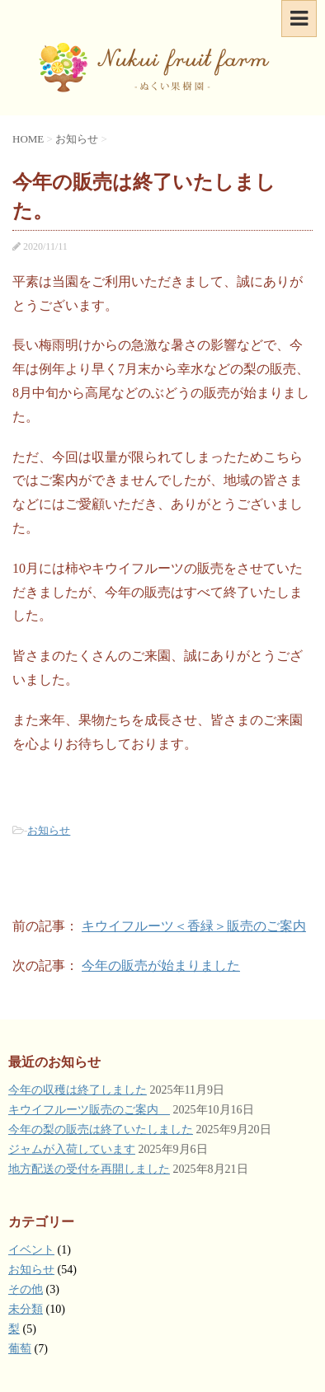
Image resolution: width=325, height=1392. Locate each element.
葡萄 (19, 1349)
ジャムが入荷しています (71, 1149)
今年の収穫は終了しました (77, 1090)
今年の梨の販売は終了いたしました (100, 1129)
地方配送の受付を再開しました (89, 1169)
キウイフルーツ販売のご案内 (89, 1110)
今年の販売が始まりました (161, 965)
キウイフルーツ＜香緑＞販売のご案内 (194, 926)
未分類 (25, 1309)
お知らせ (48, 830)
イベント (31, 1250)
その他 (25, 1289)
